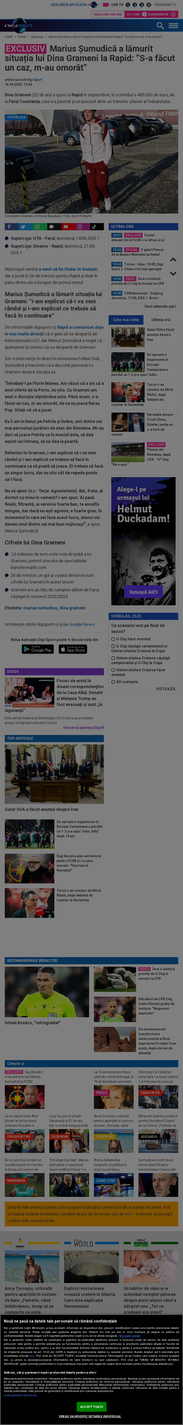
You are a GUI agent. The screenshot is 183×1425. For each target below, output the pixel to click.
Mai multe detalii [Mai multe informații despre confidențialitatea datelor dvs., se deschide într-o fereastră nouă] (129, 1335)
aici (32, 1355)
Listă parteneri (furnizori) (20, 1395)
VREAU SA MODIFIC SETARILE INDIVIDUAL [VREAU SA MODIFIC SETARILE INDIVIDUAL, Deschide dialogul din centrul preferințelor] (90, 1416)
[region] (91, 1369)
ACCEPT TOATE (91, 1407)
